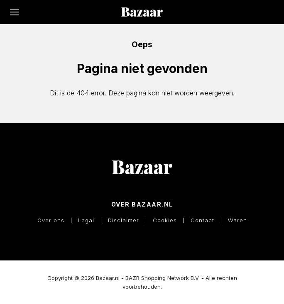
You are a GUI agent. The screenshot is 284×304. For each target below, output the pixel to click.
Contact (202, 220)
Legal (86, 220)
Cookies (165, 220)
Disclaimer (123, 220)
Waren (237, 220)
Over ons (50, 220)
